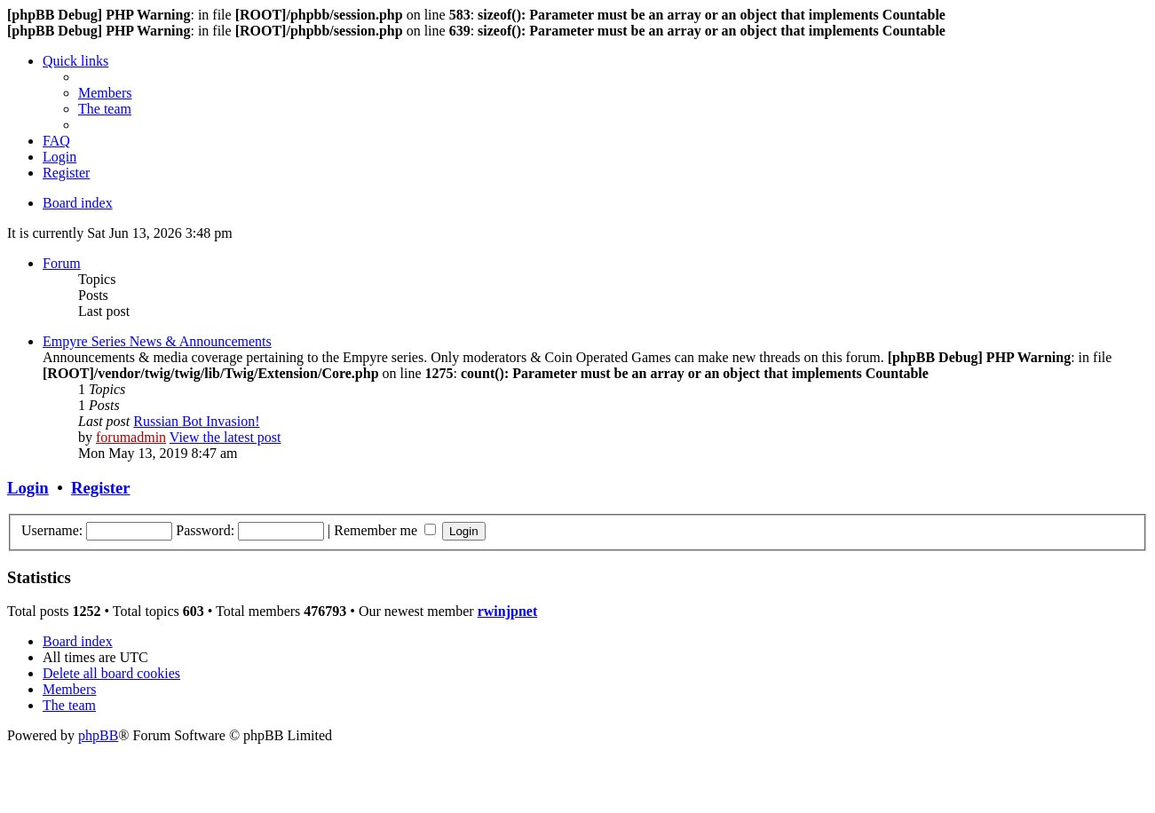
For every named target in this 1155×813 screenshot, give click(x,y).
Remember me (385, 530)
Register (100, 487)
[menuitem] (104, 92)
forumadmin (131, 437)
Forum (62, 263)
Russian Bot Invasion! (196, 421)
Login (28, 487)
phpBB (98, 735)
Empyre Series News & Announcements (157, 341)
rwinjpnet (508, 611)
